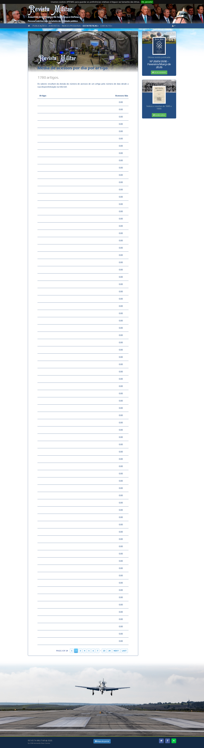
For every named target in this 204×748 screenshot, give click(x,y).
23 (104, 651)
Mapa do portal (102, 741)
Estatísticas (91, 26)
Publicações (40, 26)
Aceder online (159, 115)
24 (109, 651)
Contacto (106, 26)
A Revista (54, 26)
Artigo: (42, 95)
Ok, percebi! (147, 2)
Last (124, 651)
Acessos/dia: (121, 95)
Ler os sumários (159, 72)
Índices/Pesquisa (71, 26)
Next (116, 651)
